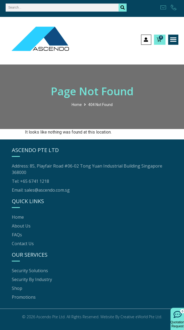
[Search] (123, 5)
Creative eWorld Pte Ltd (140, 316)
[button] (173, 37)
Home (77, 105)
